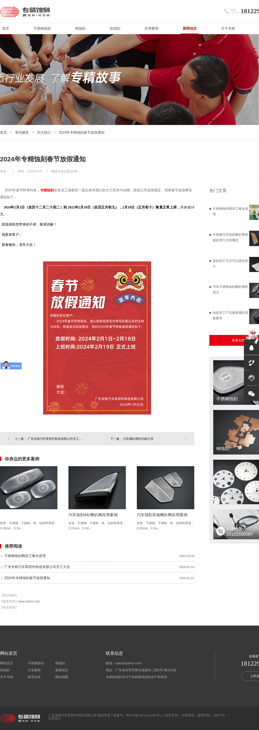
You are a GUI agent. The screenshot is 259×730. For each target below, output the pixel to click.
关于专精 (228, 28)
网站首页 (8, 653)
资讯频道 (22, 132)
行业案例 (34, 670)
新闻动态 (190, 28)
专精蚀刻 (47, 190)
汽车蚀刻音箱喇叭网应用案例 (162, 515)
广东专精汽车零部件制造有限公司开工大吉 (56, 438)
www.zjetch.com (29, 601)
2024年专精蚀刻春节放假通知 (81, 132)
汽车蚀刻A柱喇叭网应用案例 (93, 515)
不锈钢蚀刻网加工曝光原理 (25, 556)
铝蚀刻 (115, 28)
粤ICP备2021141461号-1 (144, 715)
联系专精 (34, 677)
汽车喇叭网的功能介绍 (138, 438)
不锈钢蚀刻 (42, 28)
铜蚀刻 (80, 28)
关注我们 (44, 132)
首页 (5, 28)
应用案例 (151, 28)
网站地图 (61, 677)
